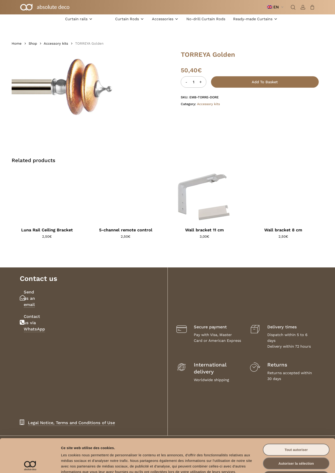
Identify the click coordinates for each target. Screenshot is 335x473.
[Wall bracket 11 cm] (204, 197)
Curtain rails (79, 19)
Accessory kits (56, 43)
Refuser (296, 443)
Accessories (165, 19)
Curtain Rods (129, 19)
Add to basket (265, 82)
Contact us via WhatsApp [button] (34, 322)
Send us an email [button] (29, 298)
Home (17, 43)
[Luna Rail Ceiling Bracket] (47, 197)
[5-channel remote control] (126, 197)
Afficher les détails (256, 464)
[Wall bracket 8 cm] (283, 197)
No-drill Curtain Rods (205, 19)
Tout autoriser (296, 416)
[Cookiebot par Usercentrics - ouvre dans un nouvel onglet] (30, 463)
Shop (33, 43)
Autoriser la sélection (296, 430)
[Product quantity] (193, 82)
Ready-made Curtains (255, 19)
